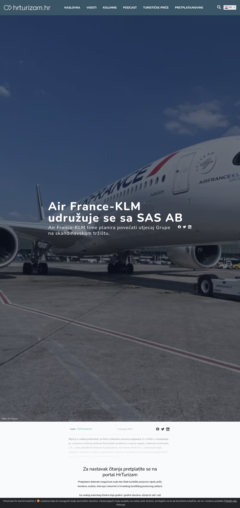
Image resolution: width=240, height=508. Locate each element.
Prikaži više (230, 501)
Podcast (130, 8)
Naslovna (72, 8)
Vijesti (91, 8)
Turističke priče (156, 8)
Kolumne (110, 8)
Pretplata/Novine (189, 8)
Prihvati (120, 505)
